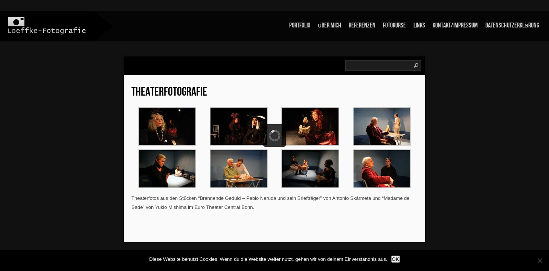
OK (395, 259)
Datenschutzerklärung (512, 25)
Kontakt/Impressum (455, 25)
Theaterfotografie (169, 92)
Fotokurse (394, 25)
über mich (329, 25)
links (419, 25)
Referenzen (362, 25)
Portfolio (299, 25)
